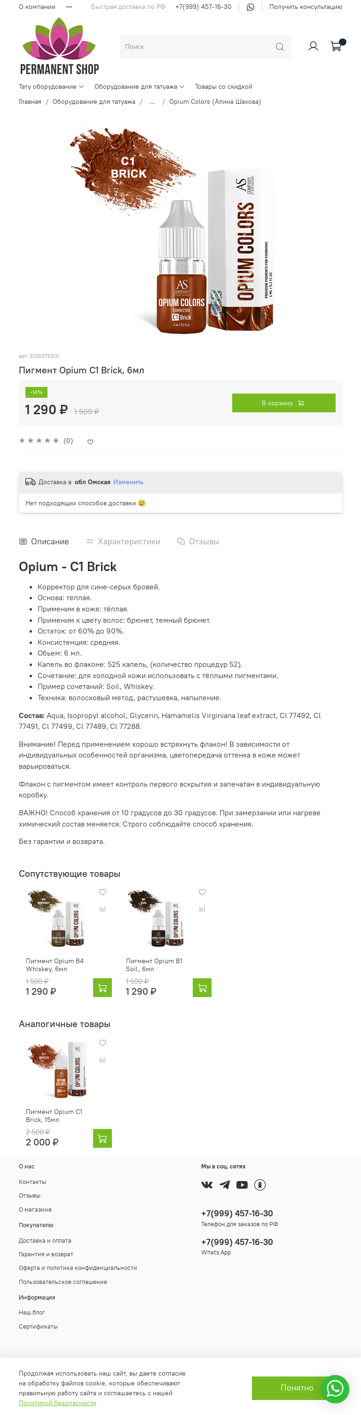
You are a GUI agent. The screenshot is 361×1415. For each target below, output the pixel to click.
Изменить (128, 482)
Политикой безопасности (57, 1403)
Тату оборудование (52, 86)
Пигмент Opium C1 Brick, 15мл (66, 1103)
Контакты (32, 1169)
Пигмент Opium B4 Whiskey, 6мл (66, 958)
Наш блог (32, 1300)
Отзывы (29, 1183)
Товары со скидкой (223, 86)
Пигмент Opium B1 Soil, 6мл (159, 958)
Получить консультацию (305, 6)
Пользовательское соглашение (63, 1269)
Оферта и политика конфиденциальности (78, 1255)
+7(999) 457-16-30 (203, 6)
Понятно (297, 1388)
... (152, 101)
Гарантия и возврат (46, 1241)
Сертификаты (38, 1313)
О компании (37, 6)
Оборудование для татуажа (139, 86)
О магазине (35, 1196)
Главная (30, 101)
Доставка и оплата (45, 1227)
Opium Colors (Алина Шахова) (215, 101)
